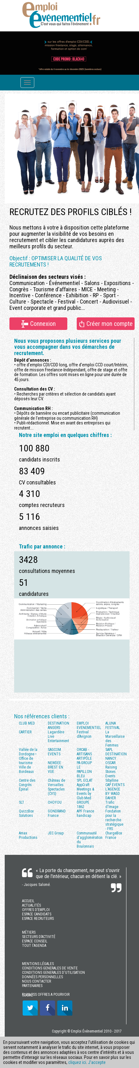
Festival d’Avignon (84, 734)
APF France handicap (85, 813)
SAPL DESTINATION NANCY (116, 754)
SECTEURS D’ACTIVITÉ (38, 937)
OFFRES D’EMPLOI (36, 910)
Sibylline (111, 780)
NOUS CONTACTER (36, 981)
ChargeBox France (113, 835)
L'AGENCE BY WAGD (112, 791)
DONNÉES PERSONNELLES (42, 977)
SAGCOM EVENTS (54, 751)
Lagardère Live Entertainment (58, 736)
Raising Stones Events (111, 771)
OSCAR (110, 763)
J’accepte (97, 1062)
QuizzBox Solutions (26, 813)
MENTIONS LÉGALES (38, 964)
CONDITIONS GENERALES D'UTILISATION (53, 972)
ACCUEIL (28, 901)
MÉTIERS (29, 932)
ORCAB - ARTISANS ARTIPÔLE (84, 754)
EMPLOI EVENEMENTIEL (89, 725)
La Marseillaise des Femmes (115, 738)
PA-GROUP (84, 763)
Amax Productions (28, 835)
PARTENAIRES (32, 986)
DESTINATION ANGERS (58, 725)
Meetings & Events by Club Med (85, 793)
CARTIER (25, 732)
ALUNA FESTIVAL (112, 725)
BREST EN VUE (55, 769)
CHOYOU (55, 802)
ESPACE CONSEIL (34, 941)
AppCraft (83, 785)
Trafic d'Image (111, 804)
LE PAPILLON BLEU (84, 771)
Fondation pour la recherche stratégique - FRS (114, 820)
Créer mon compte (105, 323)
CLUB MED (27, 723)
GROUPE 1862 (83, 804)
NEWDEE (54, 763)
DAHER (110, 798)
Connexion (38, 324)
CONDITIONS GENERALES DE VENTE (50, 968)
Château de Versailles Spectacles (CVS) (56, 787)
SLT (21, 802)
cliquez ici (77, 1062)
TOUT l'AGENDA (34, 945)
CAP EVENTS (115, 785)
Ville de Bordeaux (26, 769)
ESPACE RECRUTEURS (38, 918)
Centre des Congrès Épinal (27, 784)
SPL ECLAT (85, 780)
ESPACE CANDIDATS (36, 914)
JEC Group (56, 833)
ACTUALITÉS (31, 905)
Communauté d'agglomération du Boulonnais (89, 840)
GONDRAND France (57, 813)
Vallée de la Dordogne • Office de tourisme (28, 756)
